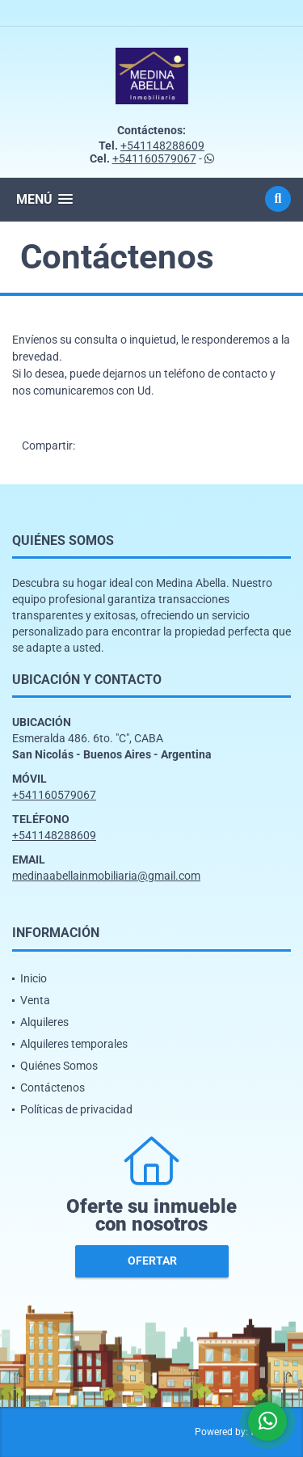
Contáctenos (52, 1087)
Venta (35, 1000)
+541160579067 (154, 158)
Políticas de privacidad (76, 1109)
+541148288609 (162, 145)
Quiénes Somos (59, 1065)
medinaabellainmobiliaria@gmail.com (106, 875)
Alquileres (44, 1022)
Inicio (33, 978)
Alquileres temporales (74, 1043)
